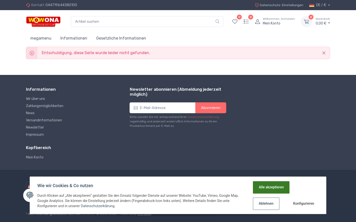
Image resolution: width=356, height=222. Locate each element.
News (30, 113)
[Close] (324, 53)
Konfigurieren (303, 203)
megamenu (40, 38)
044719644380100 (61, 5)
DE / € (318, 5)
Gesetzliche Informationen (121, 38)
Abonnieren (211, 108)
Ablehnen (266, 203)
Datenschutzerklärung (203, 117)
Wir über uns (35, 99)
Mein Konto (35, 157)
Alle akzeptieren (271, 187)
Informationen (73, 38)
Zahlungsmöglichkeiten (44, 106)
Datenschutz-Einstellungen (278, 5)
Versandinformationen (44, 120)
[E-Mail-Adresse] (163, 107)
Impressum (35, 135)
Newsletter (35, 127)
